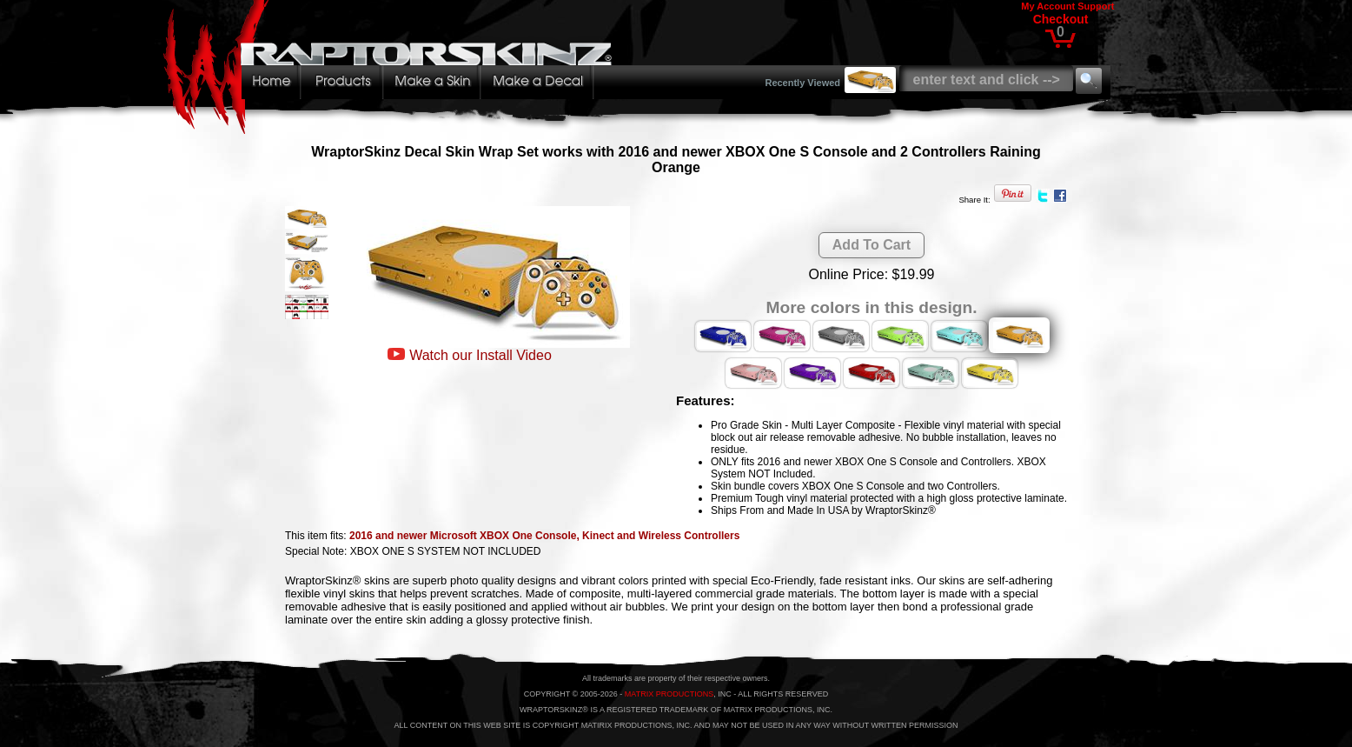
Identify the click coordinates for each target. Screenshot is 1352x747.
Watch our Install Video (480, 355)
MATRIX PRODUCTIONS (669, 694)
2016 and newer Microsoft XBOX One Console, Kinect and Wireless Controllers (544, 536)
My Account (1048, 6)
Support (1095, 6)
